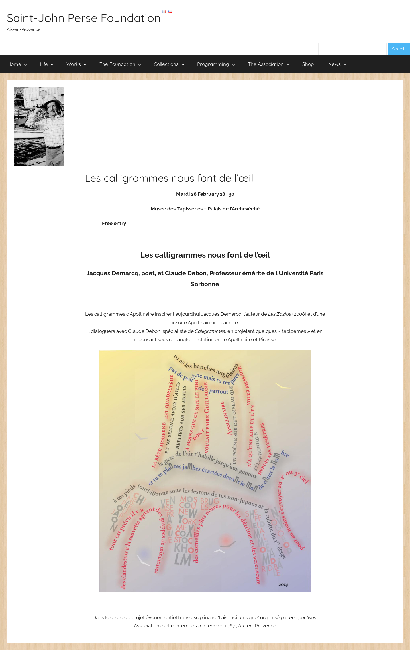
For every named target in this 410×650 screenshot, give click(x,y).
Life (47, 64)
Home (17, 64)
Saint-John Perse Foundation (84, 18)
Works (76, 64)
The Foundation (120, 64)
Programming (216, 64)
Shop (308, 64)
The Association (269, 64)
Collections (169, 64)
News (337, 64)
